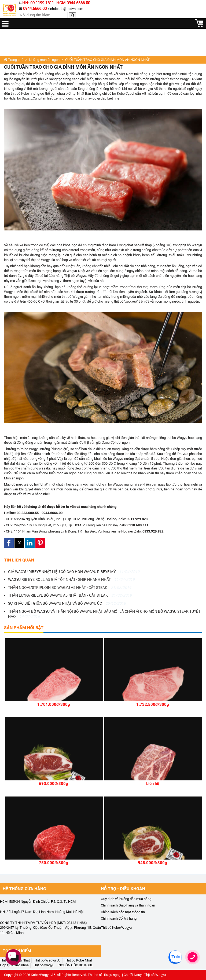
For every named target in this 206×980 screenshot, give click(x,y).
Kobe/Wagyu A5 (43, 975)
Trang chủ (13, 60)
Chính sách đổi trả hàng (119, 918)
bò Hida (10, 98)
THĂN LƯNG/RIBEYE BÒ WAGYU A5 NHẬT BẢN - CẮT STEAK (70, 595)
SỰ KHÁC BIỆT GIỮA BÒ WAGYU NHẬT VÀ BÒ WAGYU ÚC (67, 603)
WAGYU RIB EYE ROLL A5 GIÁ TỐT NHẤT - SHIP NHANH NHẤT (71, 579)
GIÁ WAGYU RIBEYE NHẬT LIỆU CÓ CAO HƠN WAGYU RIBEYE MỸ (73, 572)
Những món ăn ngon (44, 60)
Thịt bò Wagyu (75, 276)
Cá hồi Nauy (133, 975)
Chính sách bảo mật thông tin (123, 912)
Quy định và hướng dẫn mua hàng (126, 899)
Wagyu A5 (187, 79)
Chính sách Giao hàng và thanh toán (128, 905)
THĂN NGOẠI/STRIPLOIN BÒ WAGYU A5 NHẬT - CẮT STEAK (69, 587)
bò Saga (23, 98)
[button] (9, 543)
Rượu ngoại (112, 975)
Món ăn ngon (14, 478)
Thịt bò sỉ (95, 975)
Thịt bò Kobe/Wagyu (116, 928)
